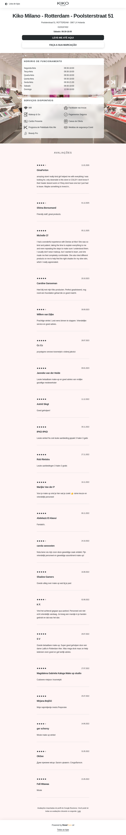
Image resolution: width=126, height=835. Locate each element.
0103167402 (63, 27)
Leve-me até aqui (63, 37)
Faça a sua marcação (63, 45)
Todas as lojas (63, 830)
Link (79, 811)
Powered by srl (63, 825)
